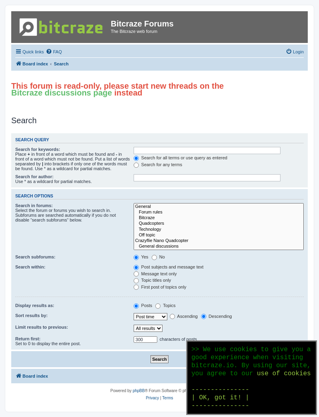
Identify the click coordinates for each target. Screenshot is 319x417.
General (218, 207)
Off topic (218, 235)
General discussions (218, 246)
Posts (143, 305)
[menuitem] (54, 52)
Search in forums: (34, 205)
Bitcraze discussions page (61, 93)
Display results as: (34, 305)
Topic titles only (152, 280)
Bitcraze (218, 218)
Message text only (155, 273)
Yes (141, 256)
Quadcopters (218, 223)
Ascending (184, 316)
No (158, 256)
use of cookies (284, 374)
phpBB (139, 391)
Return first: (28, 338)
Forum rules (218, 212)
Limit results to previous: (41, 327)
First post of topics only (160, 287)
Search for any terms (158, 164)
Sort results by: (31, 315)
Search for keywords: (37, 149)
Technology (218, 229)
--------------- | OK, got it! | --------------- (220, 398)
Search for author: (34, 176)
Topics (165, 305)
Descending (216, 316)
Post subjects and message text (168, 266)
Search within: (30, 266)
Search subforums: (35, 256)
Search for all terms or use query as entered (181, 157)
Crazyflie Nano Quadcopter (218, 241)
